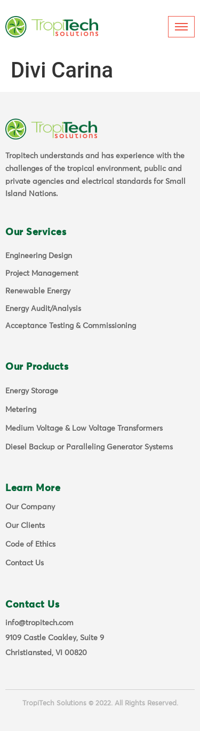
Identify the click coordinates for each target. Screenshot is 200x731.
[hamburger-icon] (181, 26)
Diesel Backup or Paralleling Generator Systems (89, 447)
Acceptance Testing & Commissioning (70, 326)
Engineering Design (38, 256)
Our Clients (25, 526)
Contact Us (24, 563)
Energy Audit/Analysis (43, 309)
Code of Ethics (30, 544)
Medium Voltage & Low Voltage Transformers (84, 428)
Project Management (41, 273)
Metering (20, 410)
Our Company (30, 507)
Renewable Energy (37, 291)
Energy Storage (31, 391)
